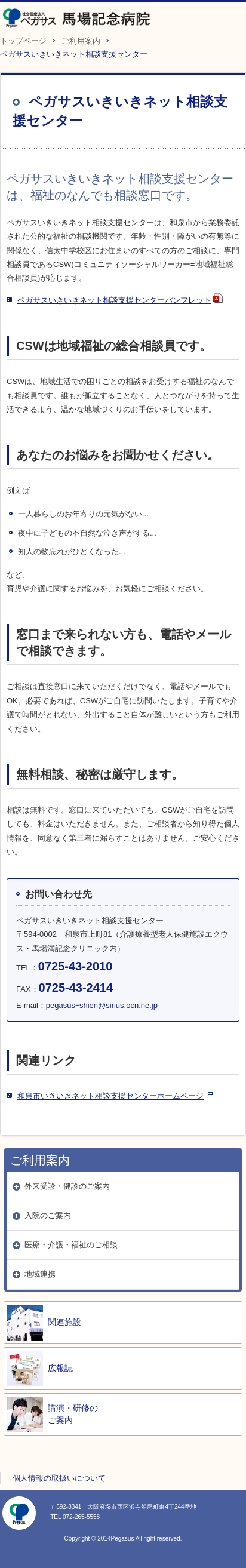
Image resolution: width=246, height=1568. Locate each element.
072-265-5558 (81, 1517)
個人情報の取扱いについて (59, 1478)
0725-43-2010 (75, 966)
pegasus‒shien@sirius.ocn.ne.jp (102, 1005)
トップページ (23, 40)
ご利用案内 (80, 40)
